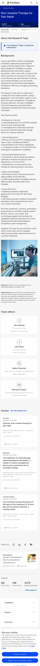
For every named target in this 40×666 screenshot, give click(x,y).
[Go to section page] (19, 560)
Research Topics (8, 8)
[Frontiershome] (13, 2)
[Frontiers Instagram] (28, 649)
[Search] (31, 2)
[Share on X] (13, 544)
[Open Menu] (3, 2)
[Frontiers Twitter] (16, 649)
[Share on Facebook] (25, 544)
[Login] (36, 2)
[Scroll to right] (35, 30)
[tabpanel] (19, 315)
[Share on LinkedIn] (19, 544)
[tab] (5, 30)
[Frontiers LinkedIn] (22, 649)
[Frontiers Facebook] (10, 649)
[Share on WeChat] (31, 544)
